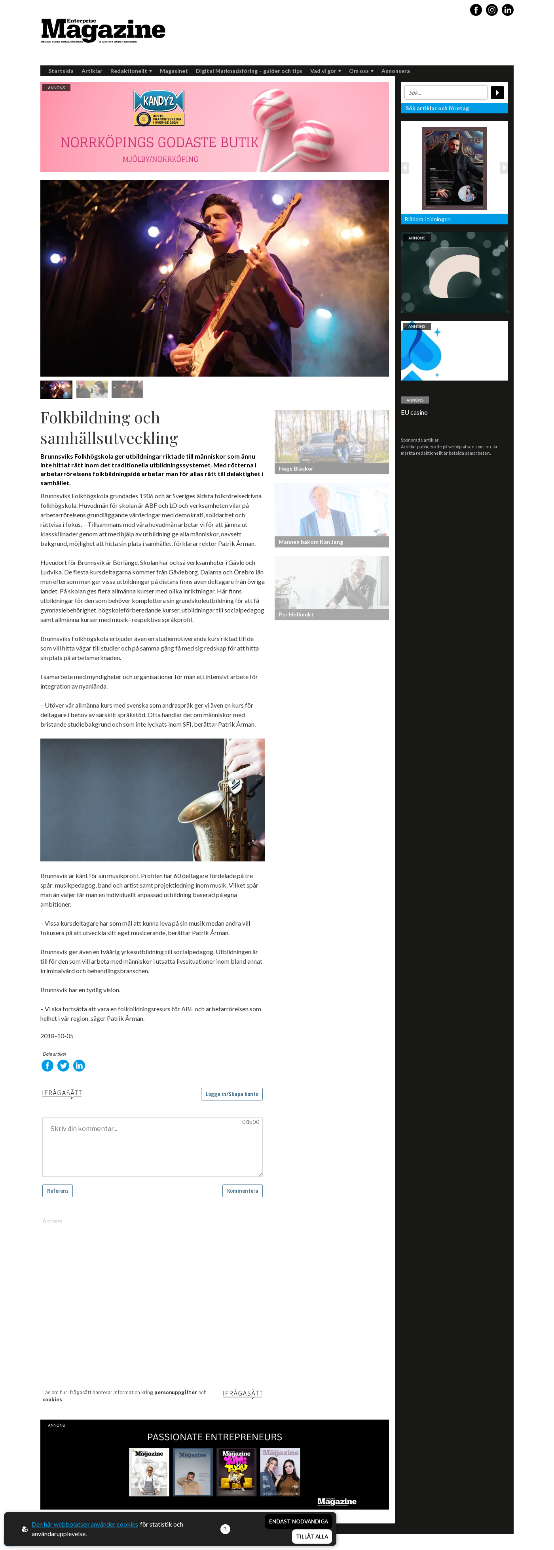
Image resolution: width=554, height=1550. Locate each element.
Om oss (361, 70)
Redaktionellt (131, 70)
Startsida (61, 70)
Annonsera (395, 70)
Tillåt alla (312, 1536)
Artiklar (92, 70)
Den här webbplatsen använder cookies (85, 1524)
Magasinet (174, 70)
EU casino (414, 412)
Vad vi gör (325, 70)
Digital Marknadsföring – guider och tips (249, 70)
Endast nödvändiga (298, 1521)
